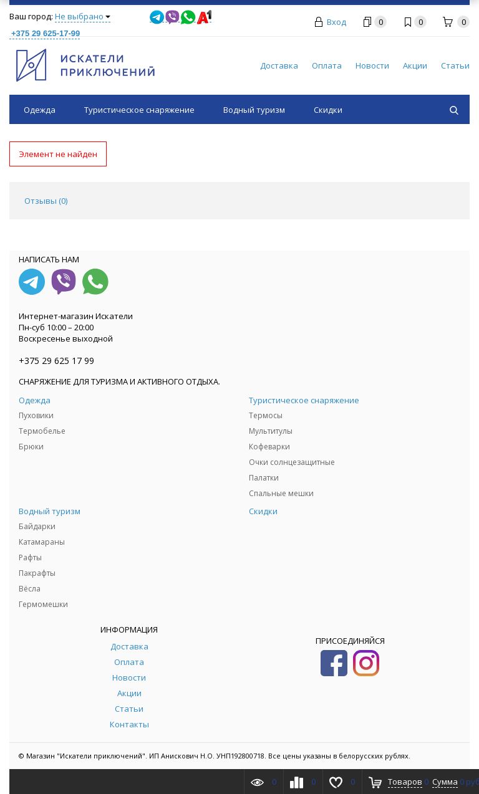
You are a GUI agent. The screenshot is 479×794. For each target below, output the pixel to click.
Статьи (455, 65)
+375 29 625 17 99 (56, 360)
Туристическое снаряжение (139, 109)
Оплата (327, 65)
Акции (415, 65)
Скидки (328, 109)
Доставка (279, 65)
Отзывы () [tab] (45, 200)
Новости (372, 65)
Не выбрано (82, 16)
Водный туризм (254, 109)
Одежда (40, 109)
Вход (336, 21)
